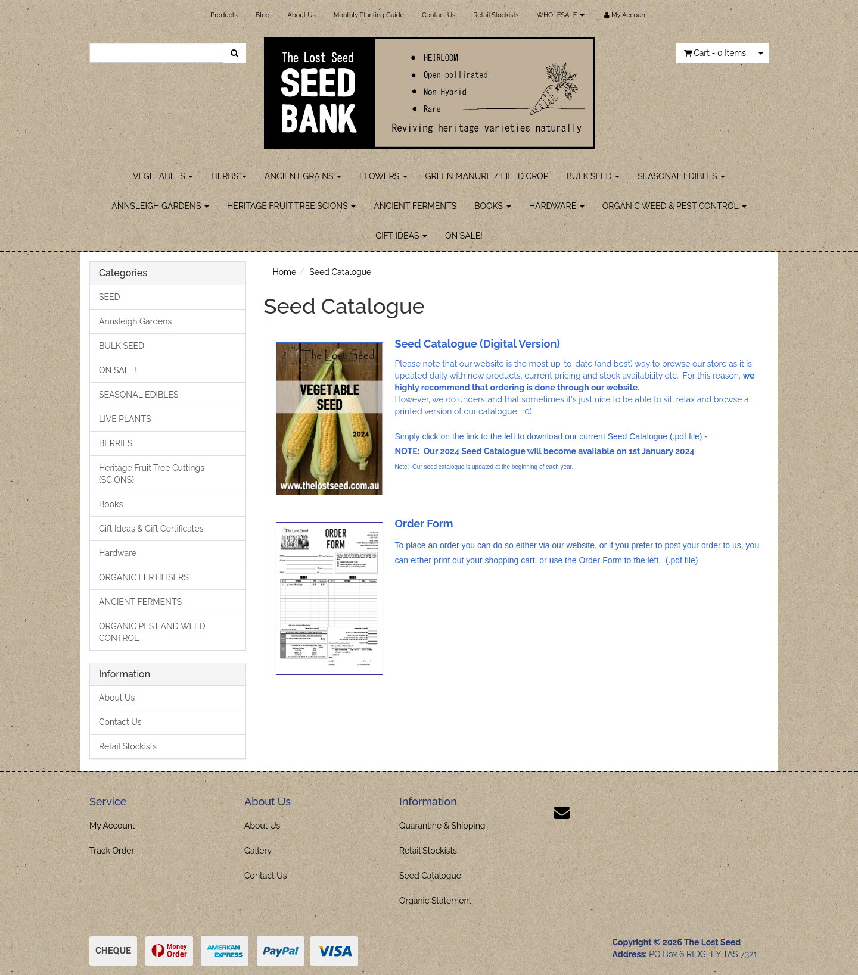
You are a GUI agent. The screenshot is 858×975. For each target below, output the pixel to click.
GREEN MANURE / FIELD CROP (487, 176)
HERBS (228, 176)
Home (285, 272)
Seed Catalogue (340, 272)
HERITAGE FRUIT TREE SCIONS (291, 206)
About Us (302, 15)
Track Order (112, 850)
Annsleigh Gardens (135, 321)
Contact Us (438, 15)
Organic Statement (435, 900)
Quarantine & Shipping (442, 825)
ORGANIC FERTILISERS (144, 577)
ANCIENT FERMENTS (415, 206)
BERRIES (116, 443)
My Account (112, 825)
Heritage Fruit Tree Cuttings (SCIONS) (151, 474)
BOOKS (492, 206)
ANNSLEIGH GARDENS (160, 206)
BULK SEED (593, 176)
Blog (263, 15)
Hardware (117, 553)
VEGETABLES (163, 176)
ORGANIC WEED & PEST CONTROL (674, 206)
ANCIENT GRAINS (303, 176)
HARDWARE (557, 206)
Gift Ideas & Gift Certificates (151, 528)
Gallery (258, 850)
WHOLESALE (560, 15)
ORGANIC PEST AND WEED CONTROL (152, 632)
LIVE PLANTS (125, 419)
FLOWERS (383, 176)
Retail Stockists (495, 15)
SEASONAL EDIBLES (681, 176)
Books (111, 504)
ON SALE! (464, 235)
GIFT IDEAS (401, 235)
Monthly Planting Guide (369, 15)
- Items (715, 53)
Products (223, 15)
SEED (109, 297)
